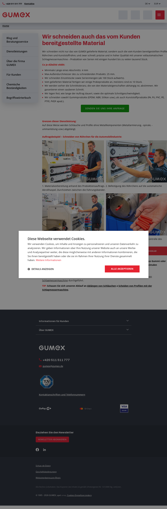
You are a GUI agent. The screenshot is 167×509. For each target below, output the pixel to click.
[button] (41, 269)
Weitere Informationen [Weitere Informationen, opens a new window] (48, 260)
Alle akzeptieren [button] (122, 268)
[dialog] (83, 254)
